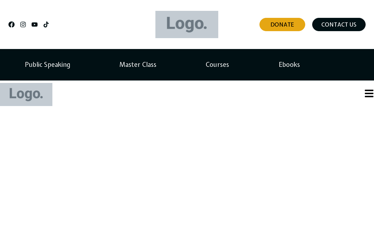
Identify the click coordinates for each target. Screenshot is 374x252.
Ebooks (289, 64)
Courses (217, 64)
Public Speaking (47, 64)
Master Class (137, 64)
